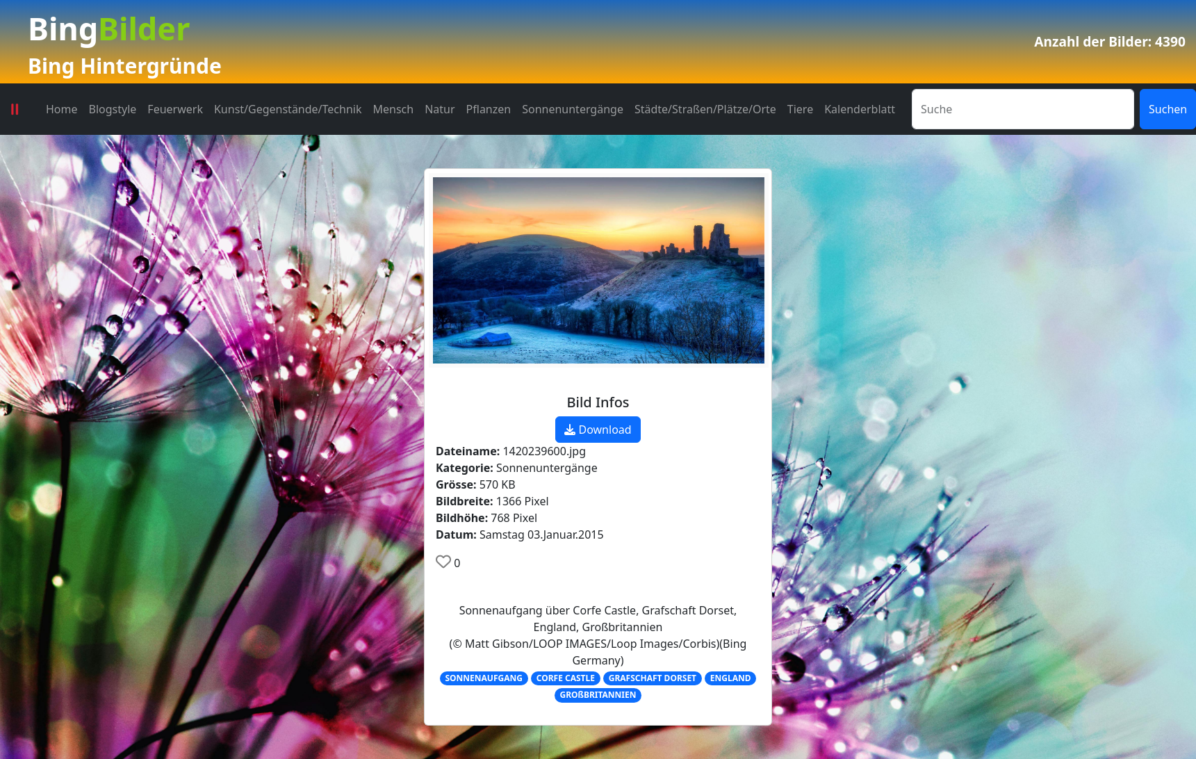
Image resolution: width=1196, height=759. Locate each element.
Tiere (800, 109)
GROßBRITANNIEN (597, 695)
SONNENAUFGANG (484, 678)
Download (597, 429)
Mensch (393, 109)
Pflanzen (488, 109)
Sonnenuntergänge (572, 109)
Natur (439, 109)
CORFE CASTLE (565, 678)
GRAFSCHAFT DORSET (652, 678)
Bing (109, 28)
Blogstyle (113, 109)
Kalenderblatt (859, 109)
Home (62, 109)
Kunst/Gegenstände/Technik (288, 109)
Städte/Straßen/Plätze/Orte (705, 109)
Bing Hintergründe (125, 65)
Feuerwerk (175, 109)
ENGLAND (730, 678)
